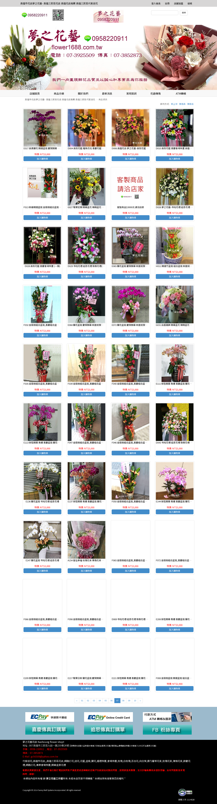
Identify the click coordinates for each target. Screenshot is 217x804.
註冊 (167, 3)
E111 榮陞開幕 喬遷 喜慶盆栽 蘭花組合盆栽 (177, 383)
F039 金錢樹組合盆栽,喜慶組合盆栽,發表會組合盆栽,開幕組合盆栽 (101, 383)
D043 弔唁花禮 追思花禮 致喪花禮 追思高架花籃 (180, 442)
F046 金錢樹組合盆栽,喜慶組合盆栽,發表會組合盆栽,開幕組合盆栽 (145, 442)
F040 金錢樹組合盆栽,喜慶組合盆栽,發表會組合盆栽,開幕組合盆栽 (145, 383)
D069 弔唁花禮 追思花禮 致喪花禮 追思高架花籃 (135, 619)
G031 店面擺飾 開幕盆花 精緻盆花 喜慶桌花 (177, 324)
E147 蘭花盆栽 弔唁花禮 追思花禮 (42, 560)
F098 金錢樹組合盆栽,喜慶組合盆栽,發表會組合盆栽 (94, 619)
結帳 (190, 3)
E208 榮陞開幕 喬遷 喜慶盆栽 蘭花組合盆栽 (177, 619)
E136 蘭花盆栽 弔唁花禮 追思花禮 (42, 501)
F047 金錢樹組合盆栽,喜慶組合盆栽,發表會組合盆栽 (94, 442)
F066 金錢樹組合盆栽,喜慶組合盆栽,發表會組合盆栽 (50, 619)
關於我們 (83, 93)
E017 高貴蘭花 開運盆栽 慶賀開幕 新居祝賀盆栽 (47, 148)
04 (100, 700)
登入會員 (155, 3)
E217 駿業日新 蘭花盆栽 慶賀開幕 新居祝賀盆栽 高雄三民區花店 (99, 678)
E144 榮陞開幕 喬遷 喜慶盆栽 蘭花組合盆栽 (177, 501)
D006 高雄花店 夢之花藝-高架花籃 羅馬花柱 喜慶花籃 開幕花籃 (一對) (146, 148)
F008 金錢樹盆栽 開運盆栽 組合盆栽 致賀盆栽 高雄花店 (183, 678)
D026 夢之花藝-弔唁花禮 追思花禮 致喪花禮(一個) (181, 207)
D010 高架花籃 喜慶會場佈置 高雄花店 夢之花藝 (180, 148)
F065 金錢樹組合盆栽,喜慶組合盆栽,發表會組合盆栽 (138, 560)
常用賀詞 (131, 93)
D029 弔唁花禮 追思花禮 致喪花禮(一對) (88, 266)
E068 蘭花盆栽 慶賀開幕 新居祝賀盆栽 (87, 324)
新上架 (174, 103)
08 (123, 700)
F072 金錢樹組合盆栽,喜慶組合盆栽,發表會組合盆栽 (182, 560)
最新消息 (107, 93)
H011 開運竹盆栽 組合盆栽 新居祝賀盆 (175, 266)
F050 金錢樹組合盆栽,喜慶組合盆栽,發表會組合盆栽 (138, 501)
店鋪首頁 (35, 93)
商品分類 (59, 93)
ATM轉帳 (181, 93)
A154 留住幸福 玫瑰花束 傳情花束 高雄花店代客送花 (94, 560)
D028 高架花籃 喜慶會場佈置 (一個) (42, 266)
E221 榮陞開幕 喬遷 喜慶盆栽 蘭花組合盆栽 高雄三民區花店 (141, 678)
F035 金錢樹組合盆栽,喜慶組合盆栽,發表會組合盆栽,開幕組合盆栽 (57, 383)
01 (82, 700)
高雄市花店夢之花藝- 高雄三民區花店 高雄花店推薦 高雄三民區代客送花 (59, 3)
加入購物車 (42, 158)
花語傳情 (155, 93)
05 (106, 700)
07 (117, 700)
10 (135, 700)
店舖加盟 (178, 3)
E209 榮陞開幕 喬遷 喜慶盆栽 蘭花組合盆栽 (45, 678)
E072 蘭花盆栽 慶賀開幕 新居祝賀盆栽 (131, 324)
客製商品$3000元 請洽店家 (130, 207)
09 (129, 700)
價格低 (190, 103)
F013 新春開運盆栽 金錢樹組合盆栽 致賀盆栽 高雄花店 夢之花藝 (55, 207)
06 (111, 700)
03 (94, 700)
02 (88, 700)
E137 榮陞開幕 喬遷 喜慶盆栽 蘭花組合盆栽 (89, 501)
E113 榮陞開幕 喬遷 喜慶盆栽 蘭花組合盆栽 (45, 442)
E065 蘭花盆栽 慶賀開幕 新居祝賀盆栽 (131, 266)
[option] (108, 57)
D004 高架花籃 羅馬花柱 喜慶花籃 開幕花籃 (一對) (93, 148)
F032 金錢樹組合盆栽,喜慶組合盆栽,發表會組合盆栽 (50, 324)
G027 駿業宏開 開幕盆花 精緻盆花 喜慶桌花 (89, 207)
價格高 (182, 103)
